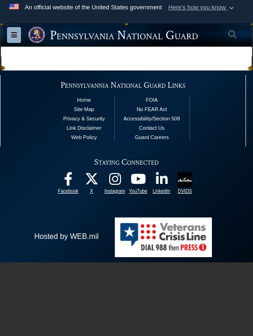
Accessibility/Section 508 (152, 118)
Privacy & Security (84, 118)
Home (84, 100)
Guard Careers (152, 137)
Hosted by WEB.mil (66, 236)
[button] (202, 7)
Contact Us (151, 128)
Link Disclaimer (84, 128)
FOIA (152, 100)
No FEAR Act (152, 109)
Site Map (84, 109)
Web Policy (84, 137)
